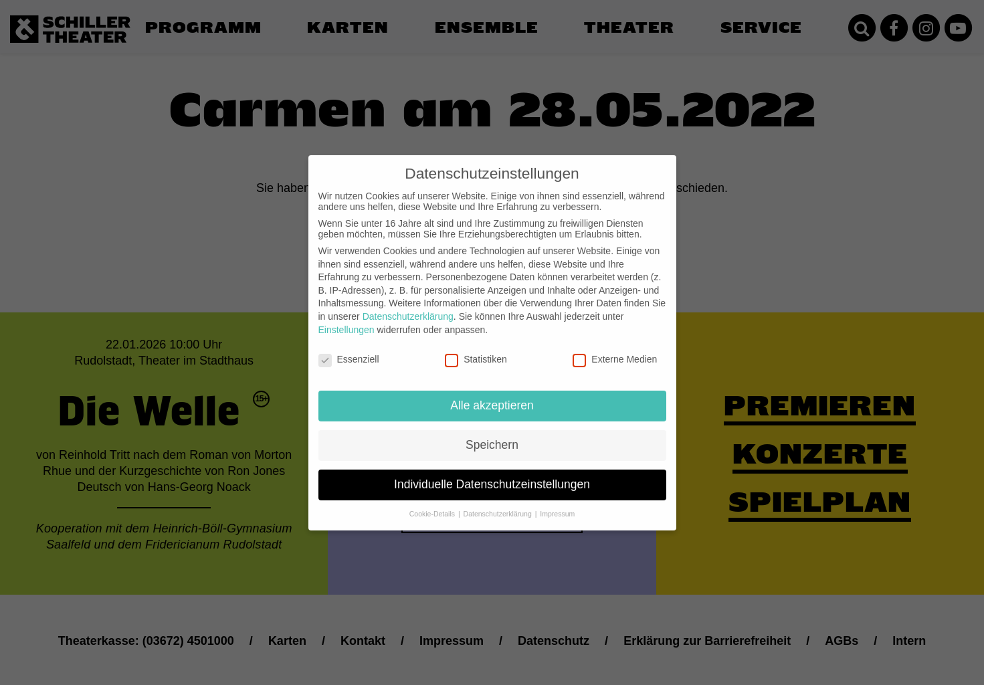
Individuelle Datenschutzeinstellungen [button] (492, 475)
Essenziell (348, 350)
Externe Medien (615, 350)
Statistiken (476, 350)
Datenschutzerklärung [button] (499, 504)
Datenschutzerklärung (408, 307)
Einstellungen (346, 320)
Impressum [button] (557, 504)
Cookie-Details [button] (433, 504)
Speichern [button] (492, 435)
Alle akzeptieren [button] (492, 396)
